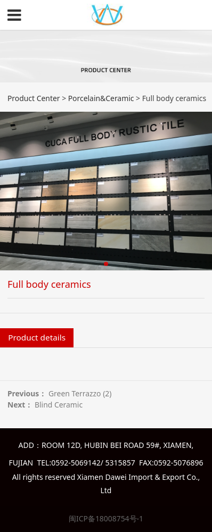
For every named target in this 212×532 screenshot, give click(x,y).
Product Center (33, 98)
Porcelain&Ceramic (101, 98)
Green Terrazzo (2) (80, 393)
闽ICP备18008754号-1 (106, 518)
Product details (37, 337)
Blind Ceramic (59, 405)
